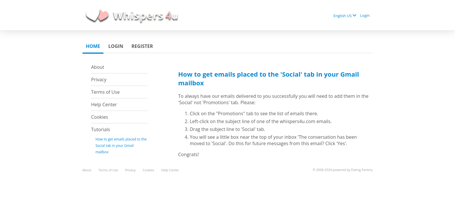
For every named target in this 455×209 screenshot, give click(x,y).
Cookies (99, 117)
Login (365, 15)
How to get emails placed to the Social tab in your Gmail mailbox (121, 145)
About (97, 67)
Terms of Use (105, 92)
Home (93, 46)
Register (142, 46)
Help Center (104, 104)
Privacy (98, 79)
